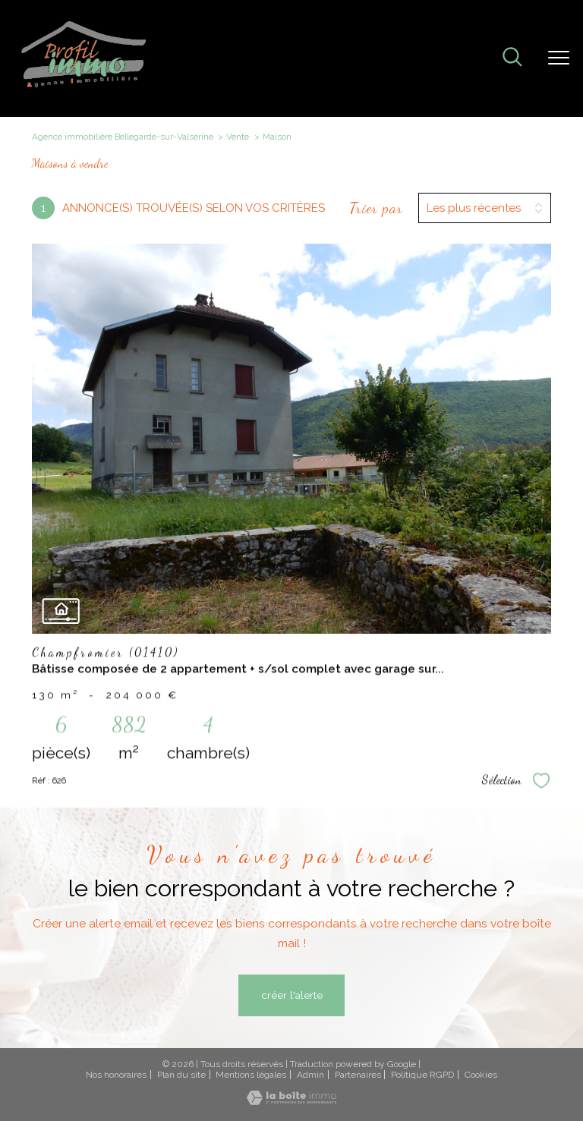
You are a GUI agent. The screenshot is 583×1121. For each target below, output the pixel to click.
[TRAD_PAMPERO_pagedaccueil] (84, 86)
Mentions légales (251, 1074)
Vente (237, 136)
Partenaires (358, 1074)
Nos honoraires (116, 1074)
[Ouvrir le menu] (558, 58)
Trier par (376, 208)
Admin (310, 1074)
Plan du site (181, 1074)
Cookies (481, 1075)
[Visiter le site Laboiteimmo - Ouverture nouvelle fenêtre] (291, 1101)
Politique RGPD (422, 1074)
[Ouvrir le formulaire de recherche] (512, 58)
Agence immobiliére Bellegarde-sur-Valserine (122, 136)
